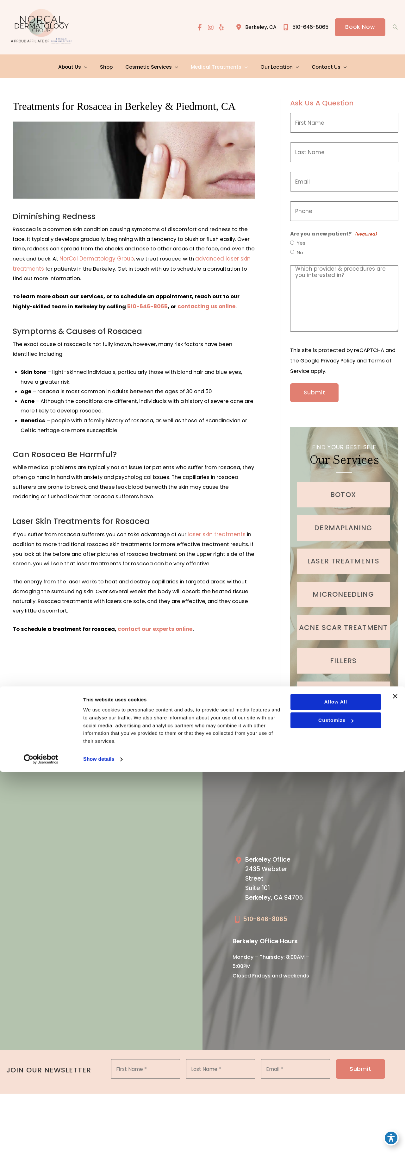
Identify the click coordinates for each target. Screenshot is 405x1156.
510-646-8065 (149, 305)
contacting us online (209, 305)
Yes (301, 240)
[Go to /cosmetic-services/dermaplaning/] (343, 521)
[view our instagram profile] (210, 27)
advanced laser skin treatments (70, 267)
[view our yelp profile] (221, 27)
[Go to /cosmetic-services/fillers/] (343, 654)
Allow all (335, 1084)
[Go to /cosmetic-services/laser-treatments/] (343, 554)
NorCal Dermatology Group (154, 257)
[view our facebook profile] (198, 27)
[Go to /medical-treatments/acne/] (343, 620)
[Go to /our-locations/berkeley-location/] (273, 874)
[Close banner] (395, 1078)
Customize (335, 1103)
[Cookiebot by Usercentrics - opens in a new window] (41, 1143)
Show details (99, 1143)
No (300, 250)
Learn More (344, 716)
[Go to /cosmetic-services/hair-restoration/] (343, 687)
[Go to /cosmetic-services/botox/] (343, 487)
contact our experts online (156, 646)
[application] (88, 64)
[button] (359, 27)
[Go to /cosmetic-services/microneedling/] (343, 587)
